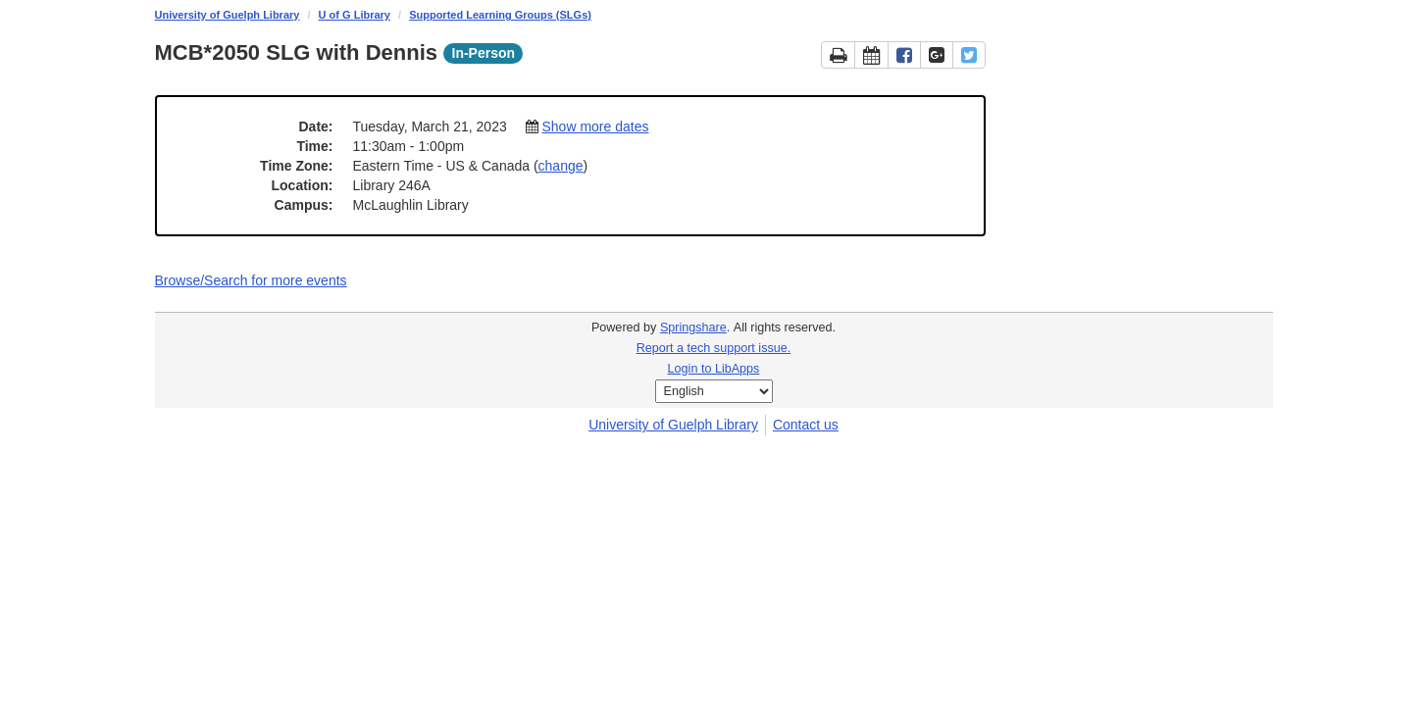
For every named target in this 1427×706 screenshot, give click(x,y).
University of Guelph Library (227, 15)
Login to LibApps (714, 369)
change (561, 166)
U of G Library (354, 15)
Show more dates (594, 126)
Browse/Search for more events (251, 280)
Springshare (693, 327)
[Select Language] (714, 391)
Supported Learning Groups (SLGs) (500, 15)
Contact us (806, 424)
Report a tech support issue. (714, 348)
